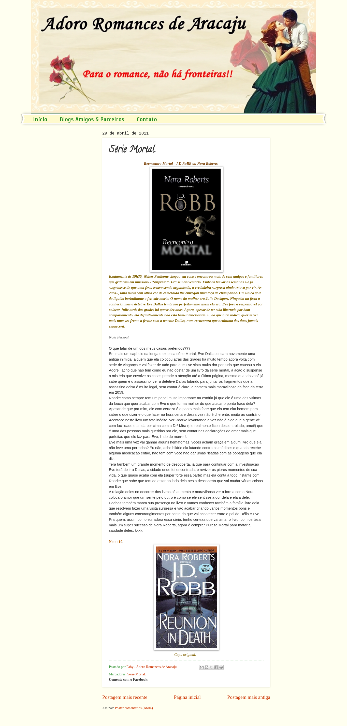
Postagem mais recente (124, 697)
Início (40, 119)
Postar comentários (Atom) (134, 708)
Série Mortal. (136, 674)
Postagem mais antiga (248, 697)
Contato (147, 119)
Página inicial (187, 697)
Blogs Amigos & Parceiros (92, 119)
